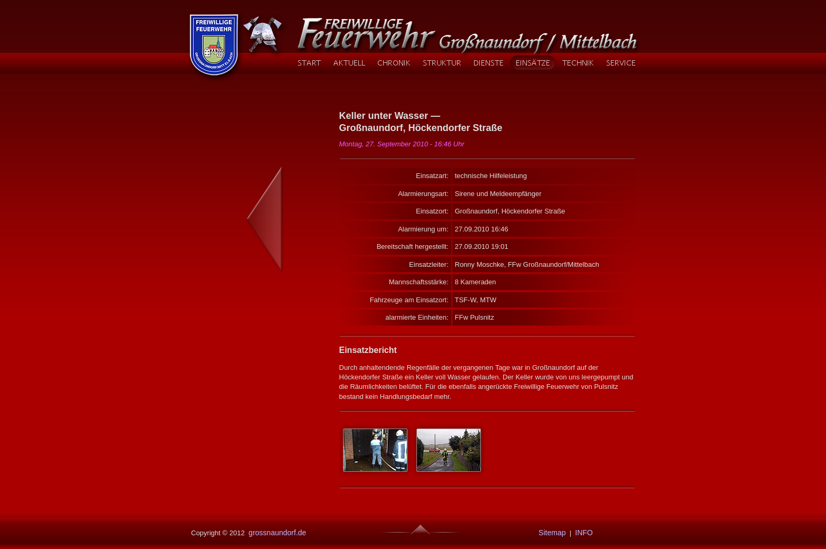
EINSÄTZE (532, 62)
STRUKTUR (441, 62)
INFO (583, 532)
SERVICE (621, 62)
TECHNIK (578, 62)
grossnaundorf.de (276, 532)
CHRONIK (393, 62)
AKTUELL (349, 62)
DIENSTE (488, 62)
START (309, 62)
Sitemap (549, 532)
